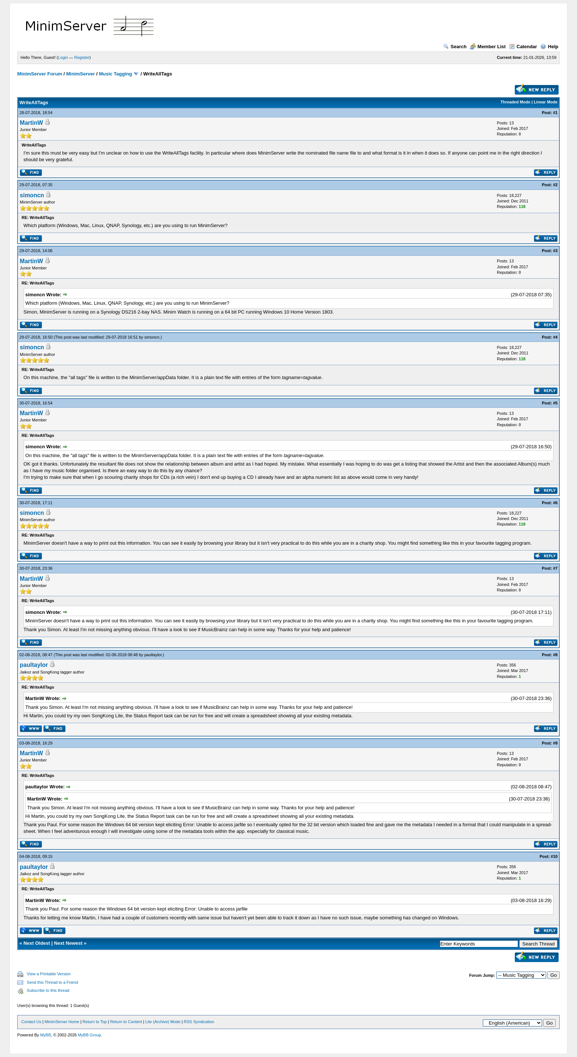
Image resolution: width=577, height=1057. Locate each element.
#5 (555, 403)
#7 (555, 568)
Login (63, 57)
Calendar (523, 46)
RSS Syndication (199, 1021)
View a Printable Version (49, 974)
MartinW (31, 123)
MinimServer (80, 74)
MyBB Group (89, 1035)
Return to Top (94, 1021)
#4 (555, 337)
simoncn (32, 195)
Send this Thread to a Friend (52, 982)
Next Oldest (37, 943)
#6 (555, 503)
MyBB (45, 1035)
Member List (488, 46)
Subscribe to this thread (48, 990)
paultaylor (153, 655)
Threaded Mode (515, 102)
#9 (555, 743)
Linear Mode (545, 102)
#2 (555, 185)
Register (81, 57)
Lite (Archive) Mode (162, 1021)
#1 (555, 112)
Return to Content (126, 1021)
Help (549, 46)
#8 (555, 655)
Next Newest (68, 943)
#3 (555, 250)
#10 (554, 856)
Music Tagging (115, 74)
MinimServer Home (62, 1021)
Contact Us (31, 1021)
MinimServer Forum (39, 74)
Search (455, 46)
